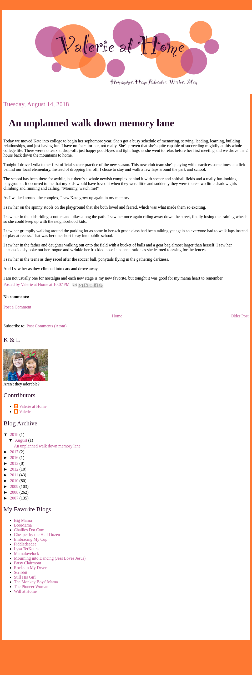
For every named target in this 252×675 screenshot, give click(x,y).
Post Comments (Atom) (47, 326)
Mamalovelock (26, 553)
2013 (14, 463)
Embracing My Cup (30, 539)
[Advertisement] (27, 617)
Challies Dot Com (29, 530)
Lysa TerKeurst (27, 549)
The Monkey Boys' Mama (36, 582)
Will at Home (25, 591)
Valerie (25, 411)
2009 (14, 486)
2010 (14, 480)
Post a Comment (17, 307)
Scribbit (20, 572)
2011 (14, 475)
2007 (14, 498)
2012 (14, 469)
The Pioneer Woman (31, 586)
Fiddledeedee (25, 544)
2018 (14, 434)
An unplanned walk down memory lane (91, 123)
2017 (14, 452)
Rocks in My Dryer (30, 567)
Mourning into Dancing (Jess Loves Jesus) (49, 558)
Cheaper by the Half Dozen (37, 534)
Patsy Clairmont (27, 563)
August (21, 440)
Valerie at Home (33, 406)
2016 (14, 457)
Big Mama (23, 520)
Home (117, 316)
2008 (14, 492)
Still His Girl (25, 577)
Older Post (240, 316)
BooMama (23, 525)
